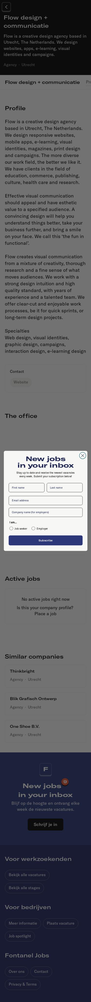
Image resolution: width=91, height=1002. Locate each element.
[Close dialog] (82, 455)
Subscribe (45, 540)
